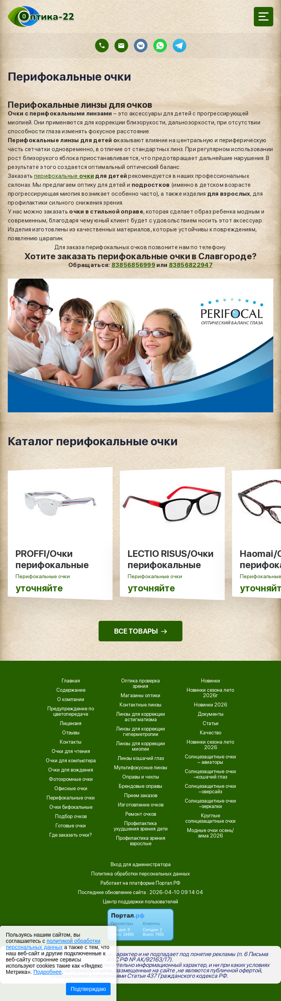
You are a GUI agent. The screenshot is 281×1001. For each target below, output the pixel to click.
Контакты (71, 742)
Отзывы (71, 733)
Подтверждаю (88, 989)
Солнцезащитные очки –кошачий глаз (210, 774)
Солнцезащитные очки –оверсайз (210, 789)
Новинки (210, 681)
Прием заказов (140, 795)
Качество (210, 733)
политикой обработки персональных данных (53, 944)
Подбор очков (71, 816)
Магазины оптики (140, 695)
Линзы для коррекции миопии (140, 746)
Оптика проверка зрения (140, 683)
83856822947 (191, 265)
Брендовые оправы (140, 786)
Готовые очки (71, 826)
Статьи (211, 723)
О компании (70, 699)
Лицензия (71, 723)
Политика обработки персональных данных (140, 874)
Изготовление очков (140, 805)
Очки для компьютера (71, 760)
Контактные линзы (140, 705)
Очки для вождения (70, 770)
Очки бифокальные (70, 807)
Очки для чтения (71, 751)
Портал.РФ (168, 883)
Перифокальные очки (71, 798)
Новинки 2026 (210, 705)
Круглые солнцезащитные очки (210, 818)
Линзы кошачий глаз (141, 758)
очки (86, 175)
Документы (211, 714)
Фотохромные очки (71, 779)
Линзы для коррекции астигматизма (140, 717)
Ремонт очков (140, 814)
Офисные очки (70, 788)
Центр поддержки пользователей (140, 902)
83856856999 (133, 265)
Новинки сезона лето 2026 (210, 744)
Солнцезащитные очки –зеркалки (210, 803)
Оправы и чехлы (140, 777)
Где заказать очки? (70, 835)
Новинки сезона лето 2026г (210, 692)
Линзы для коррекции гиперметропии (140, 731)
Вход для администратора (141, 864)
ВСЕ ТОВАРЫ (140, 631)
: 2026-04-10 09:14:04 (175, 892)
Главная (71, 681)
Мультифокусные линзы (140, 767)
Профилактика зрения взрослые (140, 841)
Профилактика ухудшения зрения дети (141, 826)
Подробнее (47, 972)
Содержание (70, 690)
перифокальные (56, 175)
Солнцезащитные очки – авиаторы (210, 759)
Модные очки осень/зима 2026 (210, 833)
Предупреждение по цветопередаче (70, 711)
